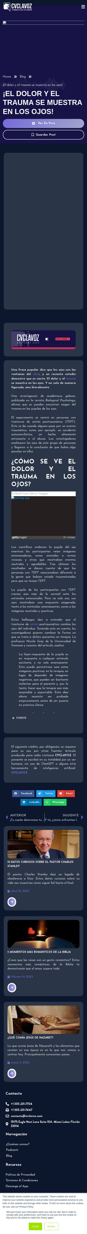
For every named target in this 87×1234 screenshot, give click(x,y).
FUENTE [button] (18, 705)
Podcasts (12, 1136)
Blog (23, 76)
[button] (24, 780)
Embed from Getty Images (28, 481)
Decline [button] (51, 1226)
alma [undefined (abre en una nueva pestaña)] (36, 373)
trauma (71, 378)
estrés (21, 611)
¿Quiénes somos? (18, 1130)
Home (7, 76)
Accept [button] (35, 1226)
